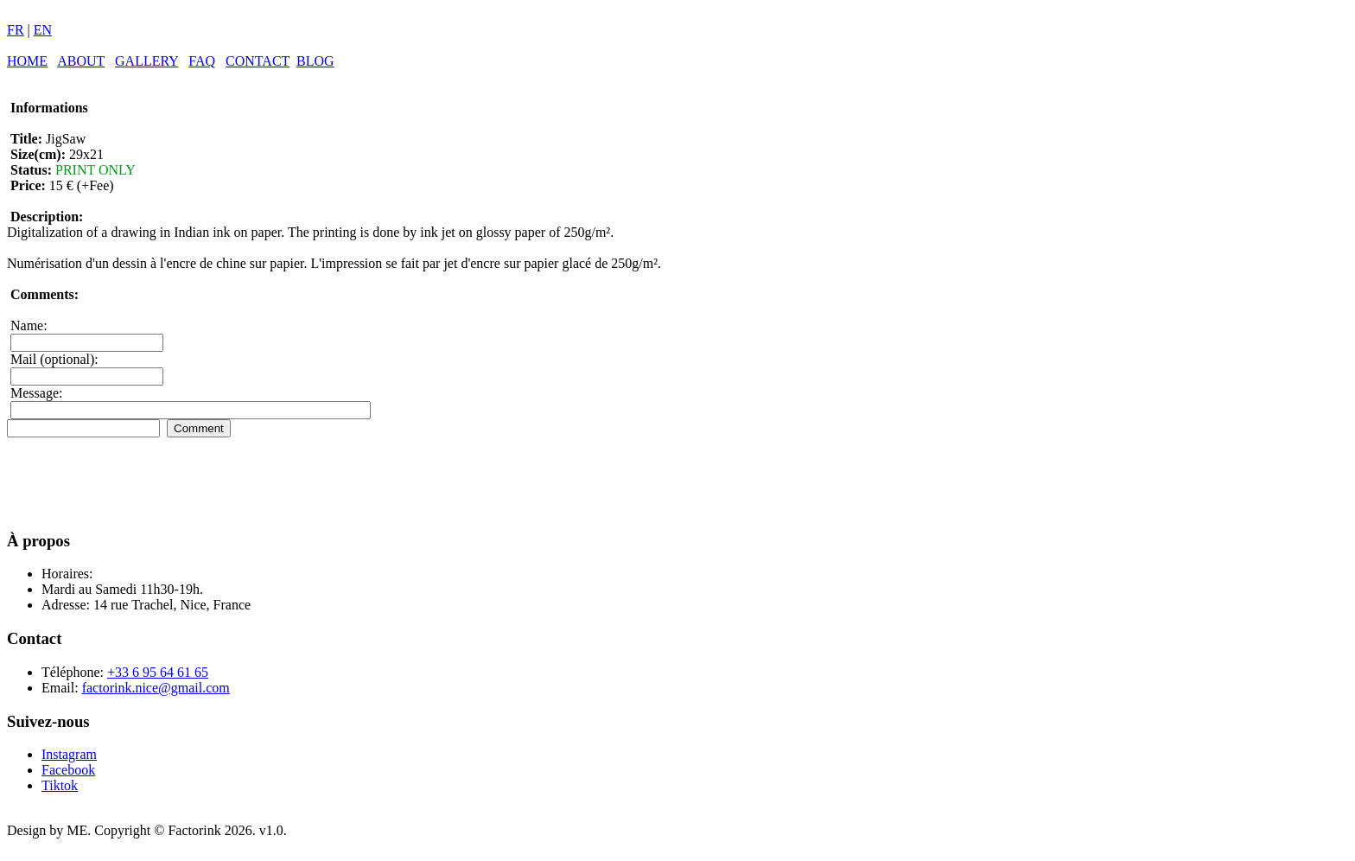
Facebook (68, 769)
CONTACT (257, 61)
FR (15, 29)
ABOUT (81, 61)
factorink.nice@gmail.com (156, 687)
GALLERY (146, 61)
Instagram (69, 754)
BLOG (315, 61)
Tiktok (59, 785)
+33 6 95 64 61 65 (157, 672)
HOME (27, 61)
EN (43, 29)
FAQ (201, 61)
